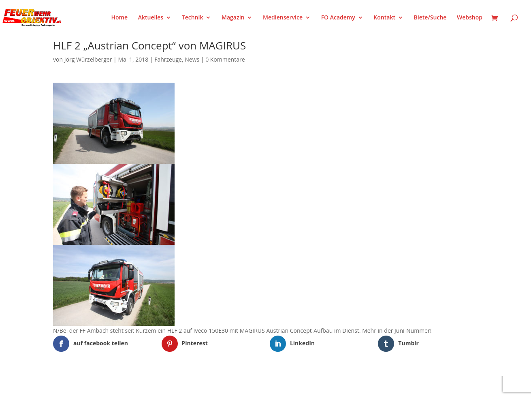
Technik (192, 18)
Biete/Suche (430, 18)
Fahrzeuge (168, 59)
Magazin (233, 18)
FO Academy (338, 18)
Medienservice (283, 18)
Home (119, 18)
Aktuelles (150, 18)
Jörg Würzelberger (88, 59)
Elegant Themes (93, 386)
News (192, 59)
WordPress (147, 386)
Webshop (469, 18)
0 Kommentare (225, 59)
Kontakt (384, 18)
